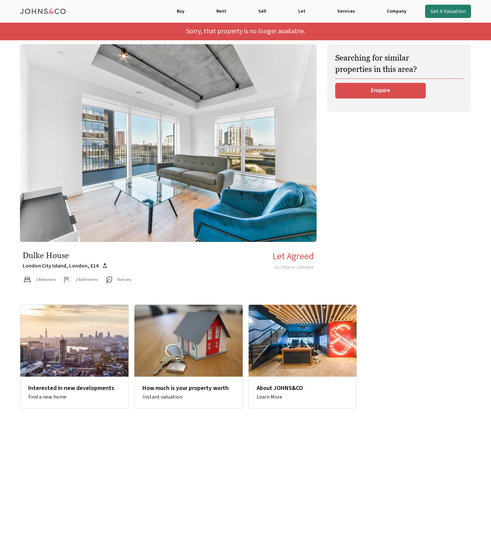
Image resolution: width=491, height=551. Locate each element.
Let (301, 11)
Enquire (380, 90)
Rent (221, 11)
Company (396, 11)
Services (346, 11)
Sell (262, 11)
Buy (180, 11)
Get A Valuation (448, 11)
